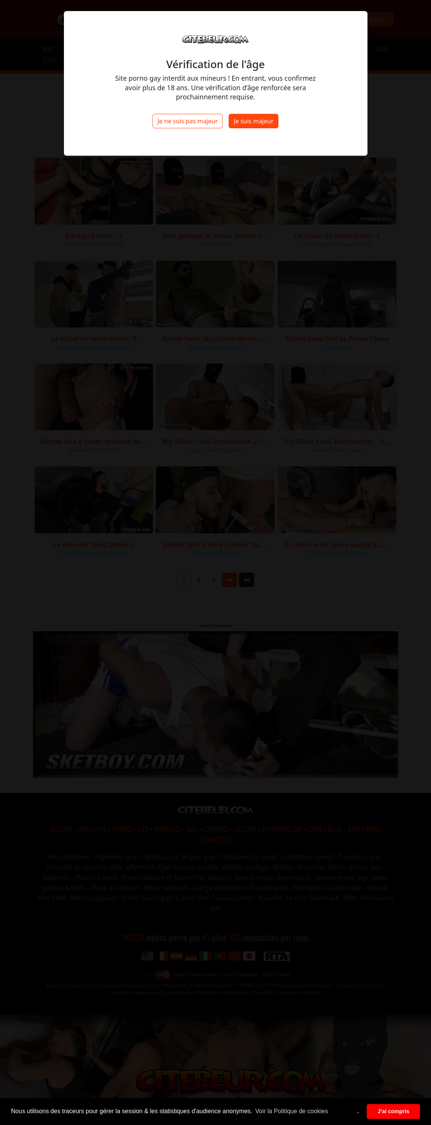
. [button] (358, 1111)
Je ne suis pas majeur (187, 121)
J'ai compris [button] (393, 1111)
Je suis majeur (254, 121)
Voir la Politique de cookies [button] (291, 1111)
